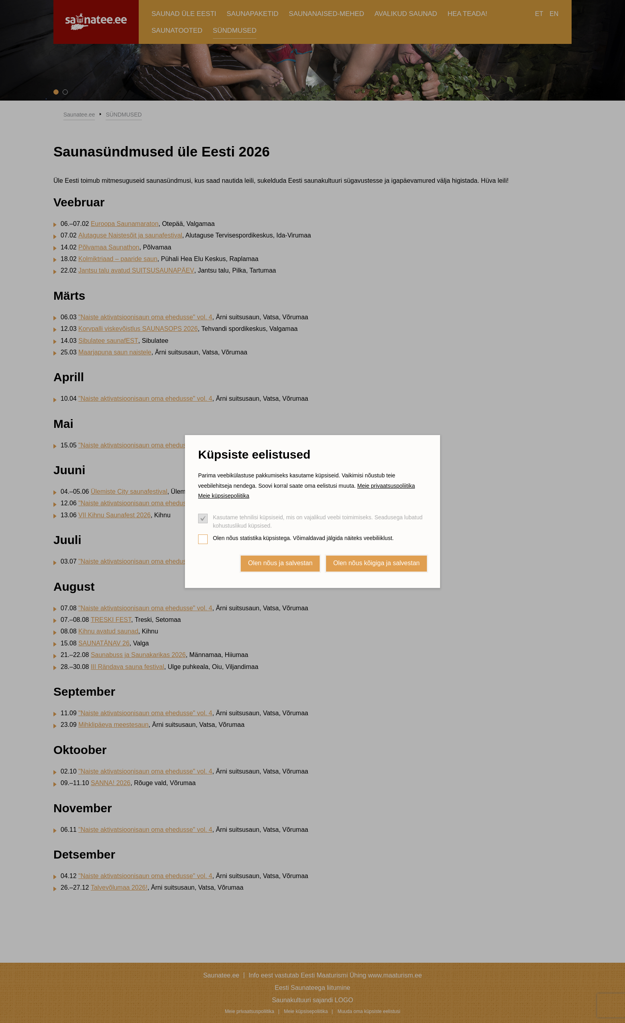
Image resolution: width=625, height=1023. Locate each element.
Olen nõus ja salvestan (280, 563)
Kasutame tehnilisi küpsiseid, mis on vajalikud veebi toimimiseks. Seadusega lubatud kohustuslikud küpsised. (318, 521)
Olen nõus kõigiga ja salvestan (376, 563)
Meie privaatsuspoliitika (386, 486)
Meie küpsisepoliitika (223, 496)
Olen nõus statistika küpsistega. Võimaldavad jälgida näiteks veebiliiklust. (303, 538)
